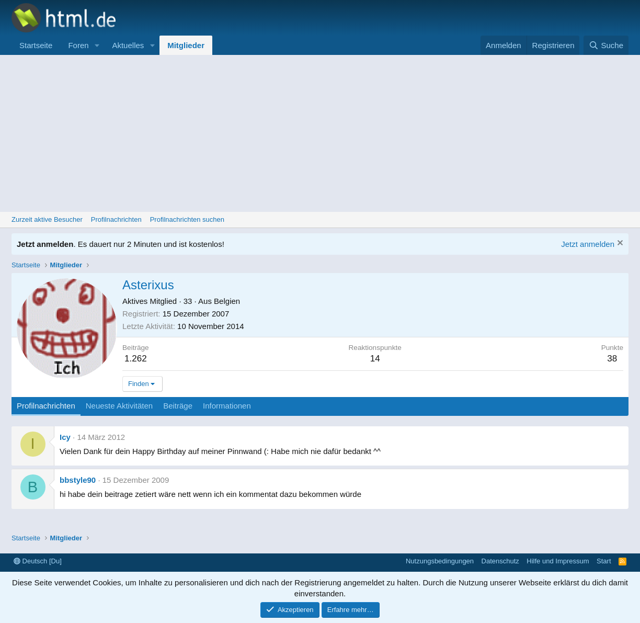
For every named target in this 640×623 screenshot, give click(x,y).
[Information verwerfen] (618, 244)
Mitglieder (185, 45)
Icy (65, 437)
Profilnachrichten (116, 219)
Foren (78, 45)
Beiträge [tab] (177, 405)
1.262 (135, 359)
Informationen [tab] (227, 405)
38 (612, 359)
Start (604, 561)
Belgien (227, 301)
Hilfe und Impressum (558, 561)
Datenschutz (500, 561)
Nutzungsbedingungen (440, 561)
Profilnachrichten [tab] (46, 405)
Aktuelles (128, 45)
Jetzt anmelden (587, 244)
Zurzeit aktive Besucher (47, 219)
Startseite (35, 45)
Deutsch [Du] (38, 561)
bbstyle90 (78, 479)
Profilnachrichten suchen (187, 219)
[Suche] (606, 45)
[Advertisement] (320, 133)
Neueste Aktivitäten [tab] (119, 405)
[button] (96, 45)
